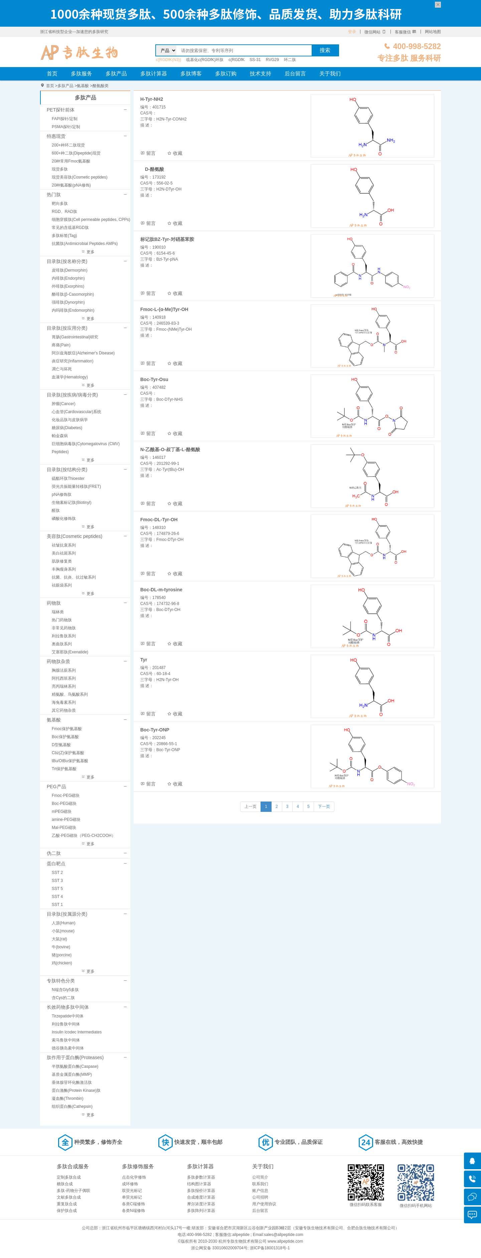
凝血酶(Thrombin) (68, 1098)
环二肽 (290, 59)
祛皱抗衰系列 (64, 545)
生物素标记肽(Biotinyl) (72, 502)
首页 (52, 73)
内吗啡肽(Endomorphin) (73, 310)
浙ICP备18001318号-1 (270, 1248)
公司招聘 (260, 1197)
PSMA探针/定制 (66, 126)
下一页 (324, 806)
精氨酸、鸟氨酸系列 (70, 694)
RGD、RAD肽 (64, 211)
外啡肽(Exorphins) (68, 286)
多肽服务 (81, 73)
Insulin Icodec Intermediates (77, 1032)
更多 (88, 251)
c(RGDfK (236, 59)
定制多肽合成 (69, 1177)
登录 (352, 31)
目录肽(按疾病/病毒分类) (72, 394)
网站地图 (433, 31)
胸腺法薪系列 (64, 670)
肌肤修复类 (62, 561)
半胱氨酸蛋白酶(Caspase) (75, 1066)
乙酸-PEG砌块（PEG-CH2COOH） (84, 835)
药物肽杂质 (58, 661)
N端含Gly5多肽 (65, 989)
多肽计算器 (153, 73)
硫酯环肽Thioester (68, 478)
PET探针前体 (60, 109)
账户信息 (260, 1190)
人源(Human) (63, 923)
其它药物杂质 (64, 710)
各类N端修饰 (133, 1210)
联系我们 (260, 1184)
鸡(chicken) (62, 963)
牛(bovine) (61, 947)
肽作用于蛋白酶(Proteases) (75, 1057)
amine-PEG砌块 (66, 819)
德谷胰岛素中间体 (68, 1048)
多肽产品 (116, 73)
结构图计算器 (199, 1184)
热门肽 (54, 194)
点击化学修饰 (134, 1177)
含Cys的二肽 (63, 997)
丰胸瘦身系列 (64, 569)
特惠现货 (56, 136)
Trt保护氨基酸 (64, 768)
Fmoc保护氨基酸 (67, 728)
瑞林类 (58, 612)
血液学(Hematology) (70, 377)
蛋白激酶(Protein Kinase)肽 (76, 1090)
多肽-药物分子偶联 (73, 1190)
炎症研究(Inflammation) (73, 361)
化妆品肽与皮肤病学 (70, 419)
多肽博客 (191, 73)
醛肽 (56, 510)
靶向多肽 (60, 203)
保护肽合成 (67, 1210)
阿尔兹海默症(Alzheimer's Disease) (83, 353)
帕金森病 (60, 435)
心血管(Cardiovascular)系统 (76, 411)
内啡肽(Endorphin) (68, 278)
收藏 (174, 153)
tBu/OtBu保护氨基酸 (70, 760)
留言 (148, 153)
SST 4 (57, 896)
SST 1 (57, 904)
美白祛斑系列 (64, 553)
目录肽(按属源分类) (67, 914)
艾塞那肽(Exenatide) (70, 652)
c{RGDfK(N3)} (168, 59)
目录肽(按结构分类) (67, 469)
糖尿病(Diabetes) (67, 427)
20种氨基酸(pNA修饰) (71, 185)
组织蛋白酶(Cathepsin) (72, 1106)
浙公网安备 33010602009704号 (219, 1248)
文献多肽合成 (69, 1197)
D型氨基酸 (61, 744)
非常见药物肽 (64, 628)
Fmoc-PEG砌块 (65, 795)
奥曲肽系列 (62, 644)
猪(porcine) (61, 955)
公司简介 (260, 1177)
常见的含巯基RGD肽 (70, 227)
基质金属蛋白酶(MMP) (72, 1074)
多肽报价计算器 (201, 1190)
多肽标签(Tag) (64, 235)
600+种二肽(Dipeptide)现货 (76, 153)
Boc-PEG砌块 (64, 803)
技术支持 (260, 73)
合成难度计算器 (201, 1197)
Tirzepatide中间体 (68, 1016)
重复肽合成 (67, 1204)
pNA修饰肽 (61, 494)
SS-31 (255, 59)
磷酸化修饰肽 (64, 518)
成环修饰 (130, 1184)
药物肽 (54, 603)
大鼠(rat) (59, 939)
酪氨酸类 (101, 85)
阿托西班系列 (64, 678)
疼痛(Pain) (61, 345)
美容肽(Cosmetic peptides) (75, 536)
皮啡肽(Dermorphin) (70, 270)
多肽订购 (225, 73)
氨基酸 (83, 85)
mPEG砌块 (61, 811)
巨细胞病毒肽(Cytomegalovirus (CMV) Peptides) (86, 447)
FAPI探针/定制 (64, 118)
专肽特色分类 (61, 980)
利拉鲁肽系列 (64, 636)
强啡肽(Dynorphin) (68, 302)
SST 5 (57, 888)
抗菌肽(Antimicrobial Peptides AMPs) (85, 243)
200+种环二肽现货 (68, 145)
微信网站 (375, 32)
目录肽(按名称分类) (67, 261)
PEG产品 (56, 786)
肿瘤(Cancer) (63, 403)
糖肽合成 (65, 1184)
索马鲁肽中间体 (66, 1040)
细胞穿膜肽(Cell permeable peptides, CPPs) (91, 219)
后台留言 (295, 73)
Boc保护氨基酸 (65, 736)
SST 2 (57, 872)
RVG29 (272, 59)
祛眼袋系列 (62, 585)
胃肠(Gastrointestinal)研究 (75, 337)
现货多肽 (60, 169)
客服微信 (406, 32)
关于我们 (330, 73)
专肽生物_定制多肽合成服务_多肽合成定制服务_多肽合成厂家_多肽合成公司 (79, 52)
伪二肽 (54, 853)
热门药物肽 (62, 620)
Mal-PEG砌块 (64, 827)
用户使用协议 (264, 1204)
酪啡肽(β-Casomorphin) (73, 294)
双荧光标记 (132, 1190)
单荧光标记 (132, 1197)
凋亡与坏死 (62, 369)
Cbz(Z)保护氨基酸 (68, 752)
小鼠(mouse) (63, 931)
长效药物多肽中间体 (68, 1007)
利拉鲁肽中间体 (66, 1024)
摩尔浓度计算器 (201, 1204)
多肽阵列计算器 (201, 1210)
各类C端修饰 (133, 1204)
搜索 (325, 50)
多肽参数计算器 (201, 1177)
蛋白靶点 (56, 863)
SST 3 (57, 880)
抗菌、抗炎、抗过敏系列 (74, 577)
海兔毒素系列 (64, 702)
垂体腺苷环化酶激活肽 (72, 1082)
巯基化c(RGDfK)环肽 (204, 59)
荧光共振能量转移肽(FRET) (76, 486)
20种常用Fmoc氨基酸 (71, 161)
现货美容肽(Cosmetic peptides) (80, 177)
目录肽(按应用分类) (67, 328)
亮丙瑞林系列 (64, 686)
